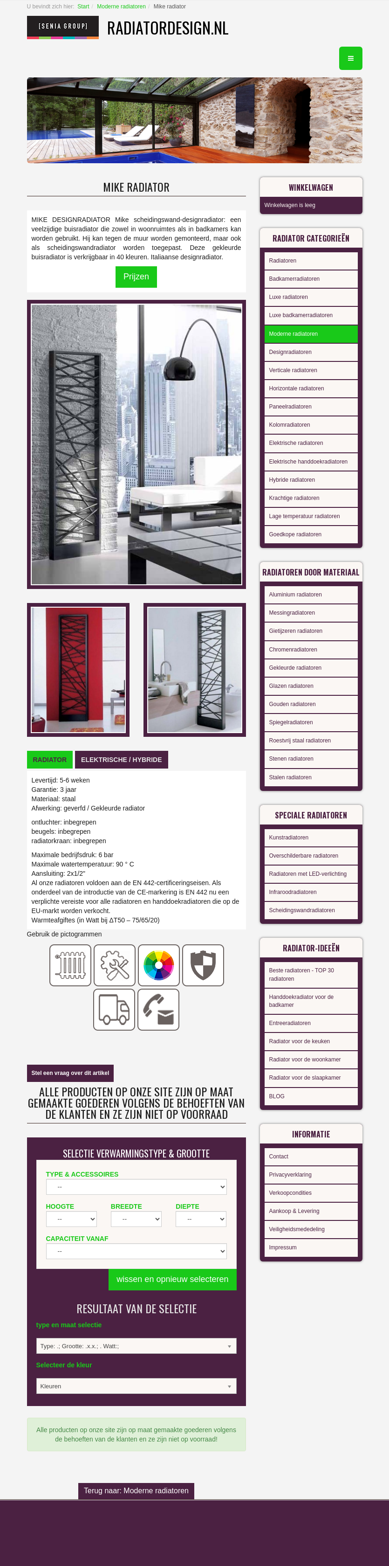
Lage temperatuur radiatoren (304, 516)
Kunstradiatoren (289, 837)
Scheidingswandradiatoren (302, 910)
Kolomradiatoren (289, 425)
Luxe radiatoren (288, 297)
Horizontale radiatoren (296, 388)
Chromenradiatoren (293, 649)
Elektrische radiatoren (296, 443)
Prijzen (136, 276)
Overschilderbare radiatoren (304, 855)
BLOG (277, 1096)
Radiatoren (283, 260)
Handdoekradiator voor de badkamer (301, 1001)
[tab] (50, 760)
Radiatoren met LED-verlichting (308, 874)
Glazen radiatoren (291, 686)
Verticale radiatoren (293, 370)
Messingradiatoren (292, 613)
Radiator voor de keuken (299, 1041)
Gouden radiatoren (292, 704)
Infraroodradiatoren (293, 892)
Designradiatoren (290, 352)
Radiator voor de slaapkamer (305, 1077)
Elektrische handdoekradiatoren (308, 461)
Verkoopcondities (290, 1193)
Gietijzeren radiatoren (296, 631)
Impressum (283, 1247)
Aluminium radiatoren (295, 594)
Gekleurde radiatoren (295, 668)
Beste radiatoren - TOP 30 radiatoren (301, 974)
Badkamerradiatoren (294, 279)
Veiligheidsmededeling (297, 1229)
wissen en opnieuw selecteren (172, 1279)
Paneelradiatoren (290, 406)
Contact (278, 1156)
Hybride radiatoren (292, 480)
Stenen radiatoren (291, 758)
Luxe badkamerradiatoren (301, 315)
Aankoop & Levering (294, 1211)
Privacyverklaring (290, 1174)
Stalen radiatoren (290, 777)
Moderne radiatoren (121, 6)
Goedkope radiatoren (295, 534)
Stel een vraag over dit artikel (70, 1073)
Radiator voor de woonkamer (305, 1059)
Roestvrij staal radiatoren (300, 740)
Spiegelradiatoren (291, 722)
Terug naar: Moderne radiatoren (136, 1491)
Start (83, 6)
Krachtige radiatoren (294, 498)
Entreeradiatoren (290, 1023)
